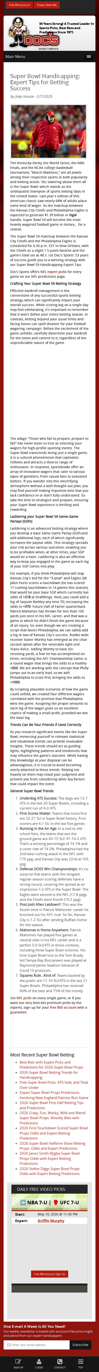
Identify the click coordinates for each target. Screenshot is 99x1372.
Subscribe (80, 1344)
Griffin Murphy (51, 1220)
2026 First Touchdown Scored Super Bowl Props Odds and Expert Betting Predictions (54, 1133)
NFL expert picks (53, 271)
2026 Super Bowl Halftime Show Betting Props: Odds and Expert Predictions (52, 1146)
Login (39, 1364)
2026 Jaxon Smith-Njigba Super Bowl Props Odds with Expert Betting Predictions (50, 1158)
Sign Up (18, 1364)
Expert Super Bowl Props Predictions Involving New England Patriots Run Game (54, 1095)
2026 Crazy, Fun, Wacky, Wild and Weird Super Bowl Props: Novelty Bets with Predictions (52, 1117)
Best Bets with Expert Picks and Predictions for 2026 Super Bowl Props (51, 1064)
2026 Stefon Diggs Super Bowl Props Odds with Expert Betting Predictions (50, 1171)
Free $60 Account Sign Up (49, 1274)
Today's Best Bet (47, 5)
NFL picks (24, 998)
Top (81, 1364)
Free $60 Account (19, 5)
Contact (60, 1364)
